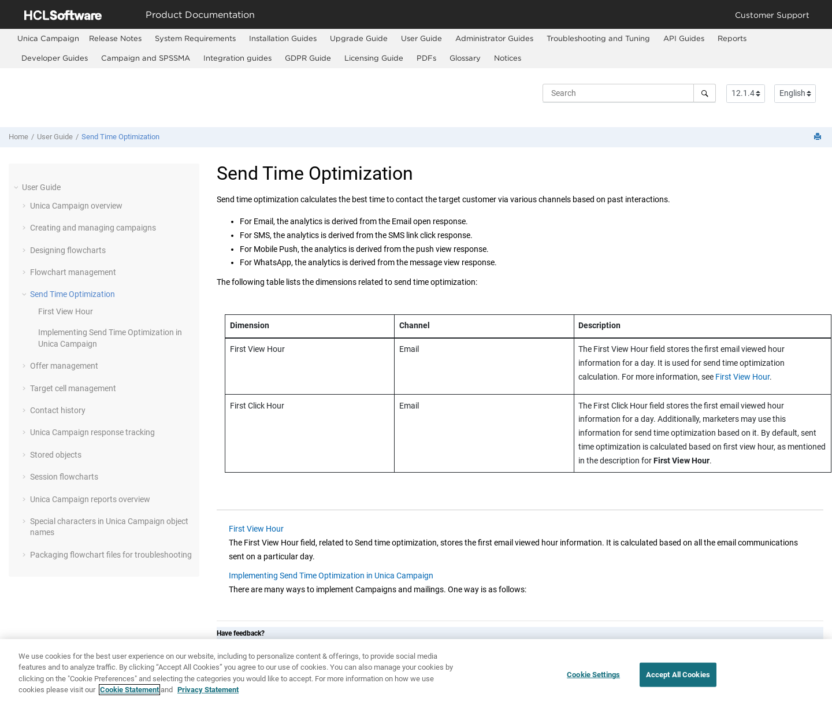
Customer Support (772, 14)
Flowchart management (73, 272)
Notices (507, 58)
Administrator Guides (494, 38)
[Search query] (629, 93)
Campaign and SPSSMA (145, 58)
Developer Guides (54, 58)
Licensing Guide (373, 58)
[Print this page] (818, 137)
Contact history (58, 410)
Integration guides (237, 58)
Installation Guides (283, 38)
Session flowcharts (64, 476)
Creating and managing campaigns (93, 227)
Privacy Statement (208, 690)
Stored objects (55, 454)
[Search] (704, 93)
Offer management (64, 365)
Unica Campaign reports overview (90, 499)
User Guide (421, 38)
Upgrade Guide (359, 38)
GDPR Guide (308, 58)
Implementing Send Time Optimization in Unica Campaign (331, 575)
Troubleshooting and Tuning (598, 38)
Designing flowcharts (68, 250)
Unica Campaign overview (76, 205)
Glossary (465, 58)
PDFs (426, 58)
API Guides (683, 38)
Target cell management (73, 388)
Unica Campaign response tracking (92, 432)
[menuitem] (48, 38)
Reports (732, 38)
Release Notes (115, 38)
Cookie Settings (593, 675)
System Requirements (195, 38)
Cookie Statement (129, 690)
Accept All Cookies (678, 675)
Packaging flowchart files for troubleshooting (111, 554)
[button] (17, 187)
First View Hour (65, 311)
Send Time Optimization (120, 136)
